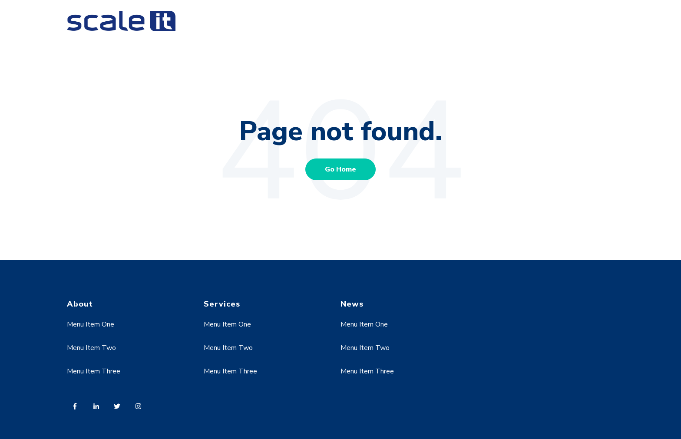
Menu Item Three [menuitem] (93, 371)
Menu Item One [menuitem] (90, 324)
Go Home (340, 169)
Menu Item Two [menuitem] (91, 348)
